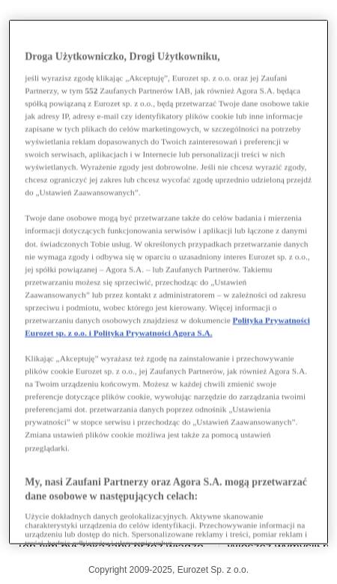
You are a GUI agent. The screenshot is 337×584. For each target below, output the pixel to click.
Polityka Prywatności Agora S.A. (153, 332)
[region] (168, 282)
